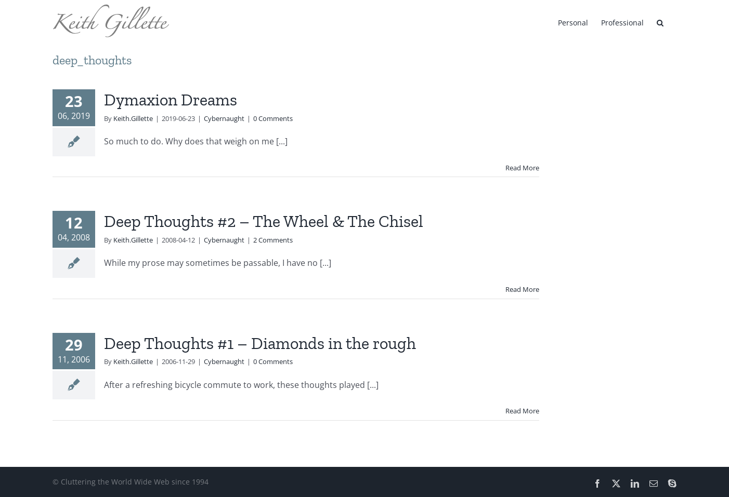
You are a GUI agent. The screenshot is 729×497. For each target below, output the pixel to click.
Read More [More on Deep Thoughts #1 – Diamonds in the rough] (522, 410)
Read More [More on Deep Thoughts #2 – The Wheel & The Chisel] (522, 289)
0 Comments (273, 118)
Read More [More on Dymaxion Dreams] (522, 167)
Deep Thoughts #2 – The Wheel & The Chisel (263, 221)
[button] (660, 22)
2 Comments (273, 240)
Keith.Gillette (133, 118)
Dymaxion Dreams (170, 100)
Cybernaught (224, 118)
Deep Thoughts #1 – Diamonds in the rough (260, 343)
